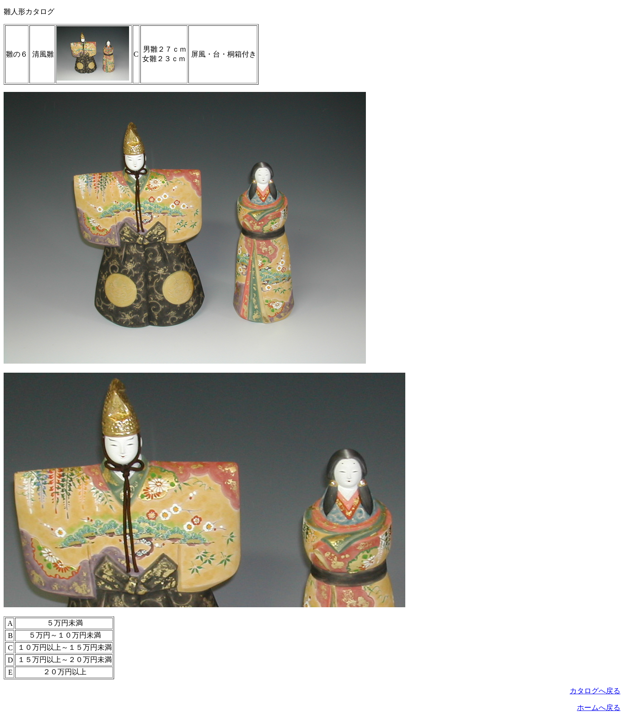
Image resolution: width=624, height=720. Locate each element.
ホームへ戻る (598, 707)
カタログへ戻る (595, 691)
